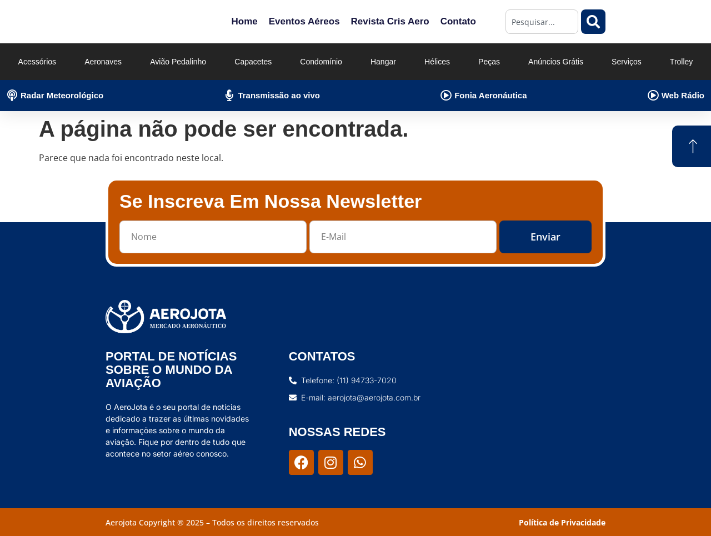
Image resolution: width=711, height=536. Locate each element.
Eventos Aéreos (304, 21)
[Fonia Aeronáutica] (446, 95)
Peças (489, 61)
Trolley (681, 61)
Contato (458, 21)
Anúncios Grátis (555, 61)
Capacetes (253, 61)
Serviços (627, 61)
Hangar (383, 61)
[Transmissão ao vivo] (229, 95)
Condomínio (321, 61)
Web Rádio (683, 95)
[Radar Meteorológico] (12, 95)
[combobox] (541, 21)
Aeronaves (103, 61)
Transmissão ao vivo (279, 95)
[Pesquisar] (593, 21)
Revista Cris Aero (390, 21)
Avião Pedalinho (178, 61)
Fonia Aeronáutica (490, 95)
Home (244, 21)
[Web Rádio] (653, 95)
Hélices (437, 61)
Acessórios (37, 61)
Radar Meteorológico (62, 95)
